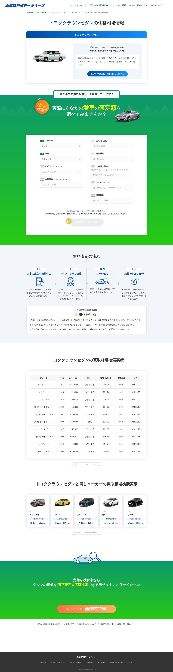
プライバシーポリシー (57, 663)
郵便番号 (100, 153)
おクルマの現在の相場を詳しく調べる (107, 74)
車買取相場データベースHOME (36, 13)
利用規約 (90, 663)
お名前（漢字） (103, 141)
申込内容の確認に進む (86, 222)
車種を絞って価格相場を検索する (86, 532)
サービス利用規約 (88, 211)
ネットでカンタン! (86, 609)
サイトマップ (156, 5)
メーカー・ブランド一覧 (58, 13)
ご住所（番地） (112, 167)
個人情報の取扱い (73, 211)
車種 (47, 153)
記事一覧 (130, 663)
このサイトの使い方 (77, 5)
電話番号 (100, 195)
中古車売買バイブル (138, 5)
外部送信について (75, 663)
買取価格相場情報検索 (99, 5)
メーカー (49, 141)
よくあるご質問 (119, 5)
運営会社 (43, 663)
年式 (54, 166)
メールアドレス (103, 182)
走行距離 (56, 179)
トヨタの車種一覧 (74, 13)
